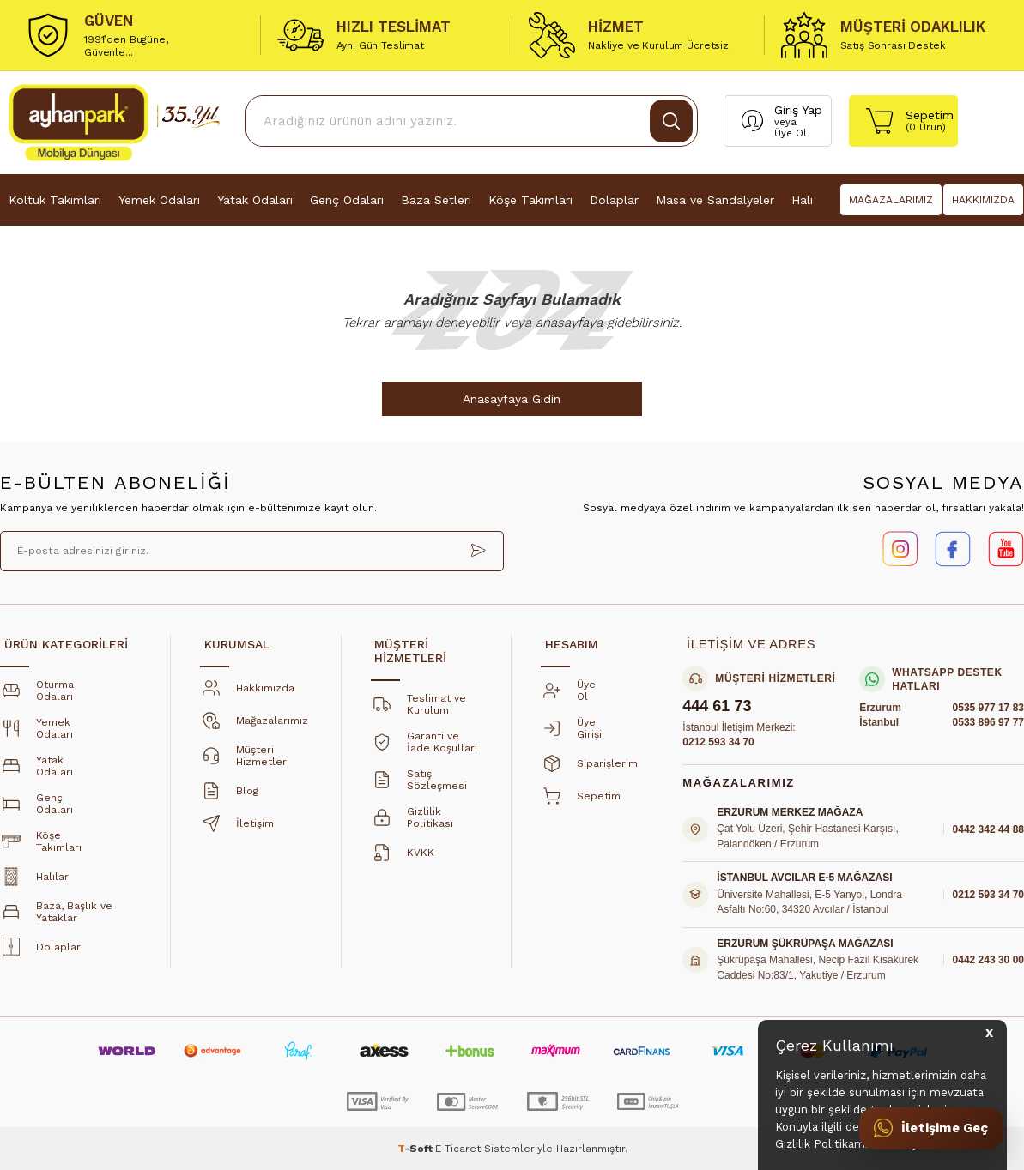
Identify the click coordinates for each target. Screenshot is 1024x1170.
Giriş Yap (798, 110)
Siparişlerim (587, 768)
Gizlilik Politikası (412, 823)
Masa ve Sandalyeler (715, 200)
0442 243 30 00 (988, 961)
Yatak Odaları (255, 200)
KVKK (401, 857)
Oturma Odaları (37, 696)
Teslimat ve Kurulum (418, 709)
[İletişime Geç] (930, 1128)
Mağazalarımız (252, 725)
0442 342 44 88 (988, 829)
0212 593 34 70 (718, 743)
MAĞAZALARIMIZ (891, 200)
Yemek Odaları (159, 200)
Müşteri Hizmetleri (244, 761)
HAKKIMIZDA (983, 200)
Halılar (32, 881)
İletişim (235, 828)
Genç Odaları (347, 200)
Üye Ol (790, 133)
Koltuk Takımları (55, 200)
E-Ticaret (458, 1149)
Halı (802, 200)
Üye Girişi (571, 733)
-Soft (416, 1149)
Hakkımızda (245, 693)
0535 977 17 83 (988, 708)
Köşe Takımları (530, 200)
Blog (227, 796)
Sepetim (579, 801)
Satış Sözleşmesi (419, 785)
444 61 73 (716, 707)
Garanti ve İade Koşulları (424, 747)
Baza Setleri (436, 200)
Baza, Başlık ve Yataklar (56, 917)
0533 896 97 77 (988, 723)
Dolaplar (614, 200)
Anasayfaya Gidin (512, 399)
